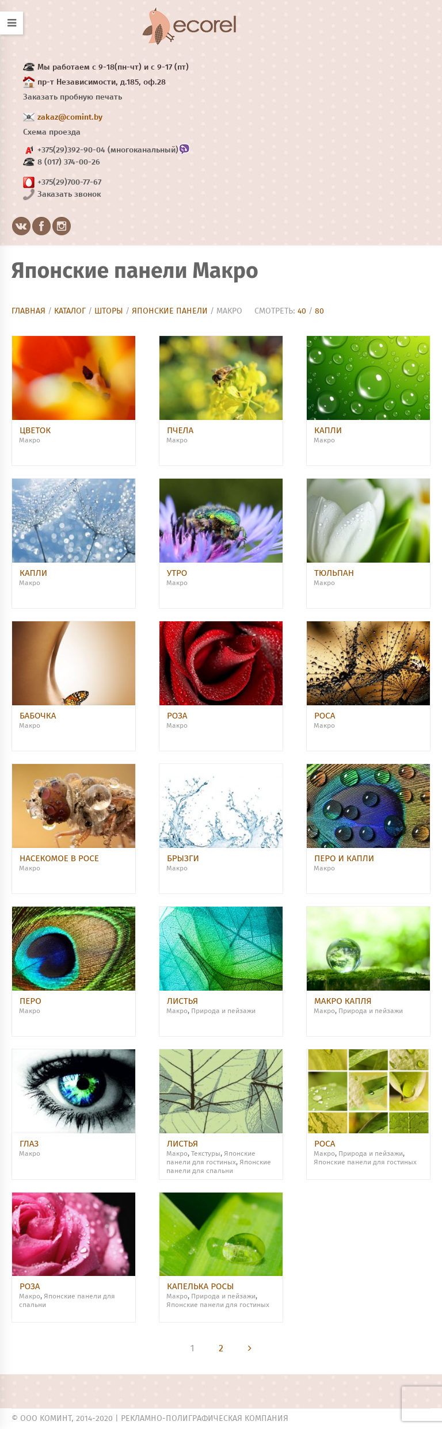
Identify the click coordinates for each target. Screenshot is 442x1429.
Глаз (29, 1143)
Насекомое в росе (59, 858)
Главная (28, 311)
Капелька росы (200, 1286)
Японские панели (170, 311)
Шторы (108, 311)
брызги (183, 858)
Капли (328, 430)
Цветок (35, 430)
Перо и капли (344, 858)
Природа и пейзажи (223, 1011)
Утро (177, 573)
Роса (324, 715)
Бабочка (38, 715)
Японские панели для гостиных (365, 1162)
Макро (29, 440)
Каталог (70, 311)
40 (302, 311)
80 (319, 311)
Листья (182, 1001)
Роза (177, 715)
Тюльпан (334, 573)
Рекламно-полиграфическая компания (204, 1419)
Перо (30, 1001)
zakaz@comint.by (69, 117)
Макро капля (343, 1001)
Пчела (180, 430)
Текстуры (205, 1154)
